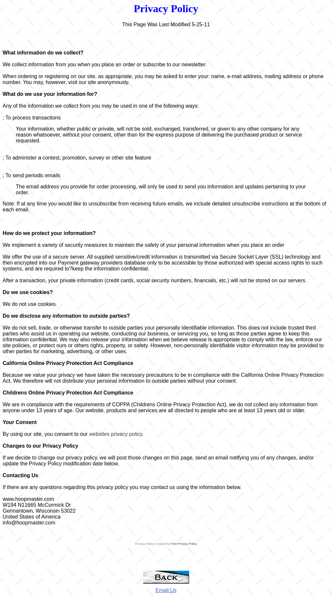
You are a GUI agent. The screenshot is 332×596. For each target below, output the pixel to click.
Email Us (165, 590)
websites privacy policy (115, 434)
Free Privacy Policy (184, 543)
